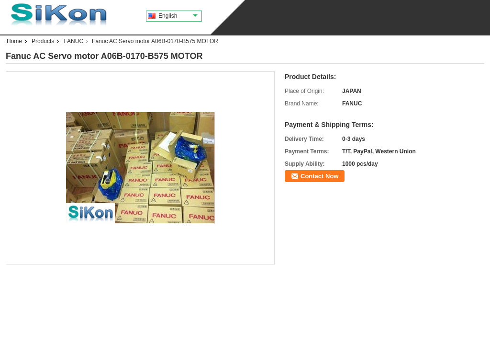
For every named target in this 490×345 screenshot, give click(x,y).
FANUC (73, 41)
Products (43, 41)
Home (14, 41)
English (178, 15)
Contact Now (319, 176)
